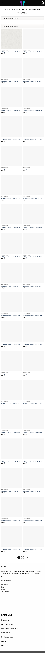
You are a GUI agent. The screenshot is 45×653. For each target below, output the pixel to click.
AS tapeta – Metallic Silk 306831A (32, 169)
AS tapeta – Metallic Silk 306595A (32, 374)
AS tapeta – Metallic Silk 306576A (32, 549)
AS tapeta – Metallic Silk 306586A (10, 462)
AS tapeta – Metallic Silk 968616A (10, 52)
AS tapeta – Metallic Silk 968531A (32, 52)
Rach (3, 587)
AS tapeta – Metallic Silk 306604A (10, 315)
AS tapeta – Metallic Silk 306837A (32, 81)
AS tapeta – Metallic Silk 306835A (32, 110)
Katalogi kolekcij (6, 580)
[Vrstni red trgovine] (22, 18)
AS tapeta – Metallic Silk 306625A (32, 198)
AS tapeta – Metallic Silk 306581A (32, 520)
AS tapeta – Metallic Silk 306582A (10, 520)
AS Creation (5, 591)
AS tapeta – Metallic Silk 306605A (32, 286)
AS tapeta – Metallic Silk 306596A (10, 374)
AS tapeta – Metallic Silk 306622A (10, 257)
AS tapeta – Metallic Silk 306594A (10, 403)
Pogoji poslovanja (7, 624)
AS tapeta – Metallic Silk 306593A (32, 403)
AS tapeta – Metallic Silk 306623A (32, 227)
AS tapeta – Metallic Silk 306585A (32, 462)
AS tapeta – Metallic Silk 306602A (10, 344)
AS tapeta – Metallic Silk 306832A (10, 169)
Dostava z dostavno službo (10, 628)
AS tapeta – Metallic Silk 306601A (32, 344)
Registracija (5, 620)
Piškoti (3, 641)
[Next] (26, 557)
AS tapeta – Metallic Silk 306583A (32, 491)
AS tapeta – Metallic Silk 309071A (10, 81)
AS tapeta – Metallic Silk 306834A (10, 139)
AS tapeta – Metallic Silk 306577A (10, 549)
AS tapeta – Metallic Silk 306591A (32, 432)
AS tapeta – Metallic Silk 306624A (10, 227)
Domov (7, 9)
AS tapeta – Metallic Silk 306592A (10, 432)
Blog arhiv (4, 645)
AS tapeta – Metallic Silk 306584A (10, 491)
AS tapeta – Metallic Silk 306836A (10, 110)
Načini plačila (5, 632)
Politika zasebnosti (7, 637)
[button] (2, 3)
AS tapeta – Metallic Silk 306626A (10, 198)
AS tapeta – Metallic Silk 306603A (32, 315)
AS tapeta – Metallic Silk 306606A (10, 286)
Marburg (4, 589)
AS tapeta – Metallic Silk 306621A (32, 257)
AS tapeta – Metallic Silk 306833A (32, 139)
